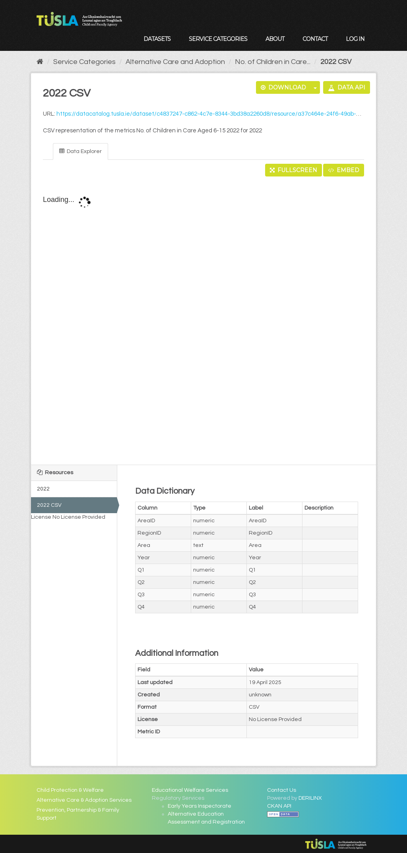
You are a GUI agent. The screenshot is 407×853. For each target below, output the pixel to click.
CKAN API (279, 806)
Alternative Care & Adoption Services (84, 800)
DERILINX (310, 798)
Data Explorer (80, 151)
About (275, 39)
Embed (343, 170)
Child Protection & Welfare (70, 790)
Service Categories (218, 39)
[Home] (40, 62)
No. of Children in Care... (272, 62)
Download (283, 87)
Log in (355, 39)
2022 (43, 489)
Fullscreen (293, 170)
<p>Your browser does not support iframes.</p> (203, 321)
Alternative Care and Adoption (175, 62)
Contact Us (281, 790)
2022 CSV (335, 62)
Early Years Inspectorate (199, 806)
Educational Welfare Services (190, 790)
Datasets (157, 39)
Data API (346, 87)
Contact (315, 39)
